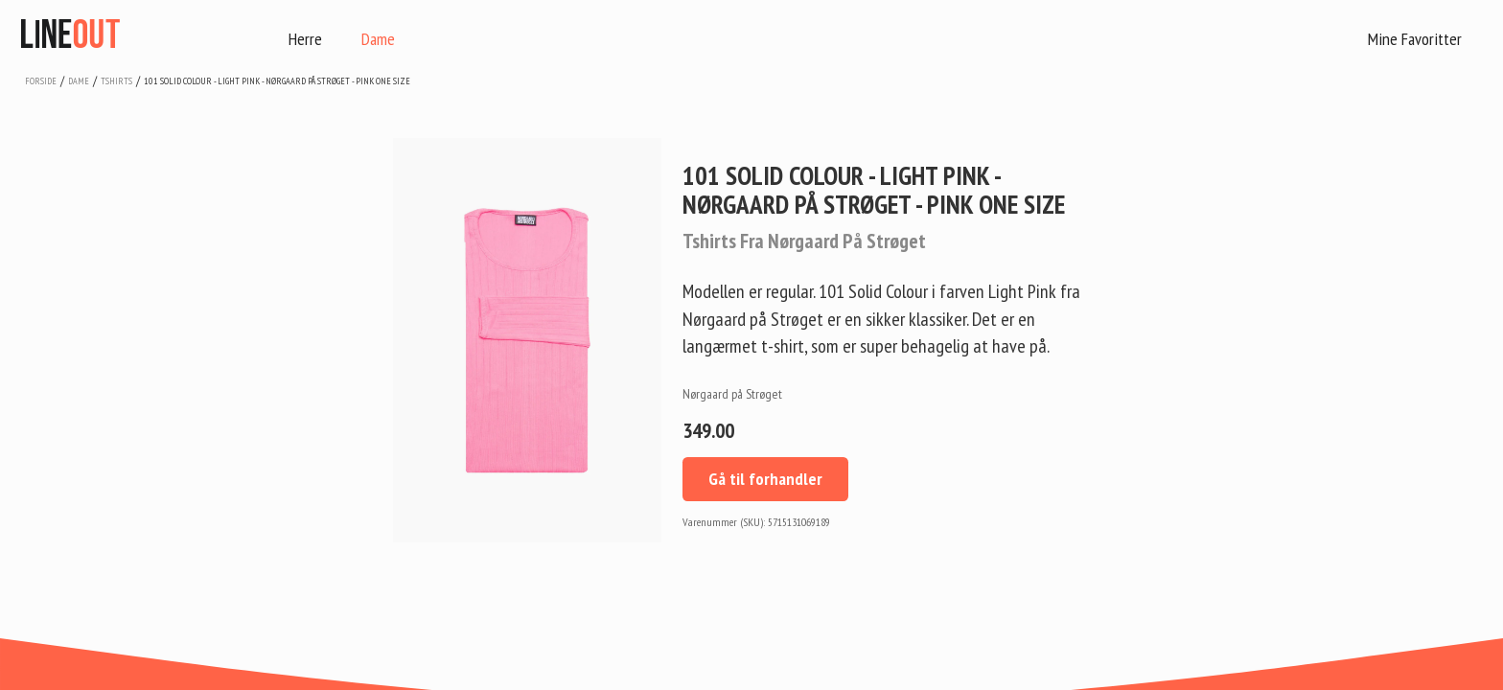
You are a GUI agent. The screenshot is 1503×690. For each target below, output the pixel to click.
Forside (41, 81)
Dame (378, 39)
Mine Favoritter (1415, 39)
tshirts (116, 81)
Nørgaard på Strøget (732, 393)
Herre (305, 39)
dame (78, 81)
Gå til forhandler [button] (765, 479)
